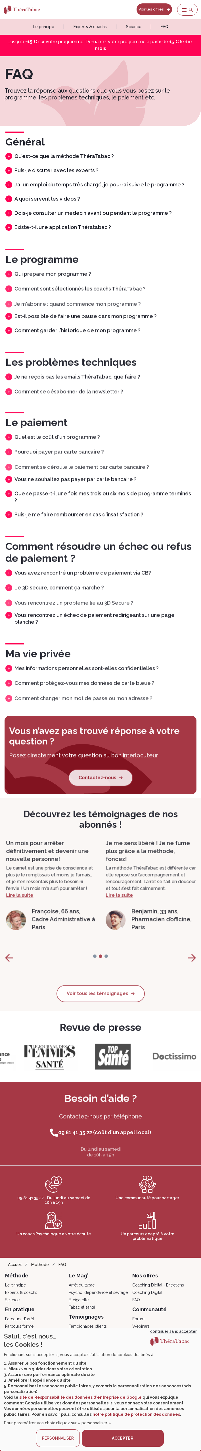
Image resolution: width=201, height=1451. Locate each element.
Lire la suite (18, 916)
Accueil (15, 1264)
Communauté (149, 1309)
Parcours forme (19, 1326)
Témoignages (86, 1317)
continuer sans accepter (173, 1331)
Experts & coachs (90, 26)
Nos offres (145, 1276)
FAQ (164, 26)
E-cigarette (79, 1300)
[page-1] (100, 963)
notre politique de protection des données (136, 1414)
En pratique (20, 1309)
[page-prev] (9, 965)
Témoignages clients (88, 1326)
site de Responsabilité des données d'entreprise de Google (80, 1397)
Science (133, 26)
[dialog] (100, 1389)
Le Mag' (79, 1276)
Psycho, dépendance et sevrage (98, 1292)
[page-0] (95, 963)
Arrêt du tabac (82, 1285)
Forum (138, 1319)
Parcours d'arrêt (19, 1319)
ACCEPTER (122, 1438)
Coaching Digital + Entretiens (158, 1285)
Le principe (43, 26)
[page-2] (106, 963)
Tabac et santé (82, 1307)
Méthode (40, 1264)
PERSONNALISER (58, 1438)
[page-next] (192, 965)
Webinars (141, 1326)
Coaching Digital (147, 1292)
